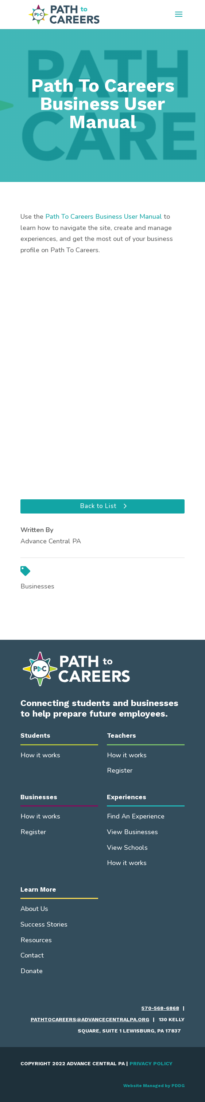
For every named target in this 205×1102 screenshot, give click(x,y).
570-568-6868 (160, 1008)
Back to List (98, 506)
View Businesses (132, 832)
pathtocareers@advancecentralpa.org (90, 1019)
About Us (34, 908)
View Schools (127, 847)
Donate (31, 971)
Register (119, 770)
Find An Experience (136, 816)
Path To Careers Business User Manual (103, 216)
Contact (32, 955)
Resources (36, 940)
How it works (40, 755)
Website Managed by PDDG (154, 1085)
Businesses (37, 586)
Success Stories (43, 924)
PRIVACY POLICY (151, 1063)
